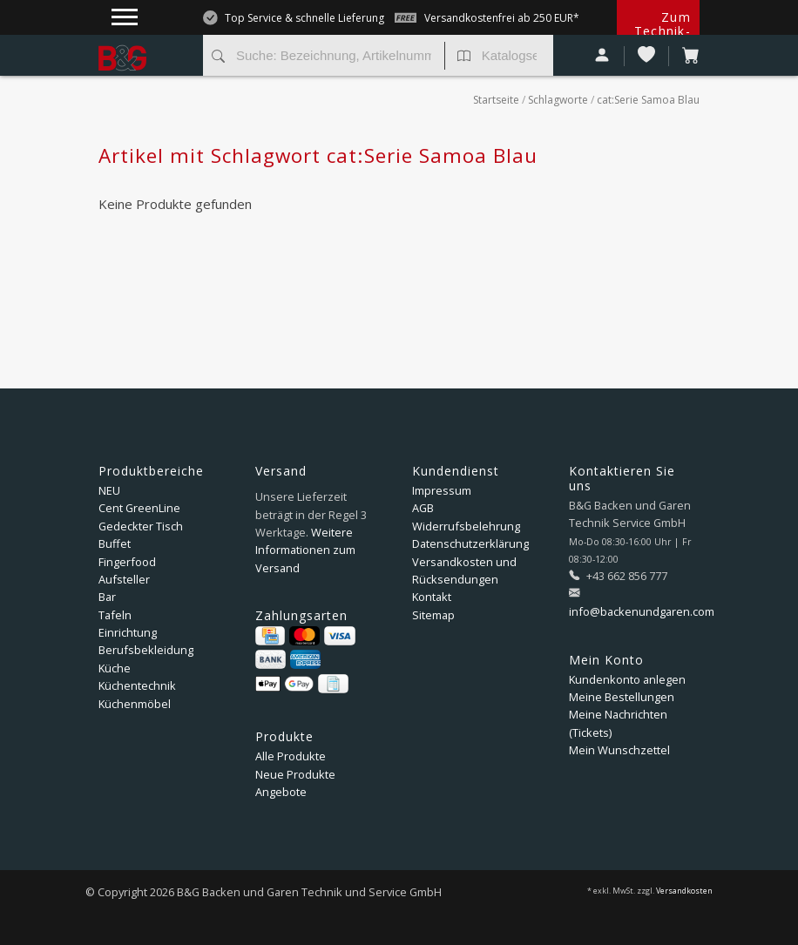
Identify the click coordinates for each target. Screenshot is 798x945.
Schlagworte (558, 99)
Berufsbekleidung (145, 650)
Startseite (496, 99)
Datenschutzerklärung (470, 543)
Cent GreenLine (139, 508)
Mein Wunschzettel (619, 750)
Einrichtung (127, 632)
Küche (114, 668)
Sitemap (433, 615)
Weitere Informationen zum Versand (305, 550)
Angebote (281, 792)
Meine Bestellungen (621, 697)
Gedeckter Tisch (140, 526)
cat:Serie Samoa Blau (648, 99)
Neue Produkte (295, 774)
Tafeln (115, 615)
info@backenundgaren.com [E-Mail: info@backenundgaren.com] (641, 611)
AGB (423, 508)
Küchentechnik (137, 685)
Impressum (441, 490)
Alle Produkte (290, 756)
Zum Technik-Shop (662, 31)
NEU (109, 490)
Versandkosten (684, 891)
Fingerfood (127, 562)
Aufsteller (124, 579)
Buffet (114, 543)
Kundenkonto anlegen (627, 679)
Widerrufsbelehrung (466, 526)
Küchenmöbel (134, 704)
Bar (107, 596)
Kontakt (431, 596)
